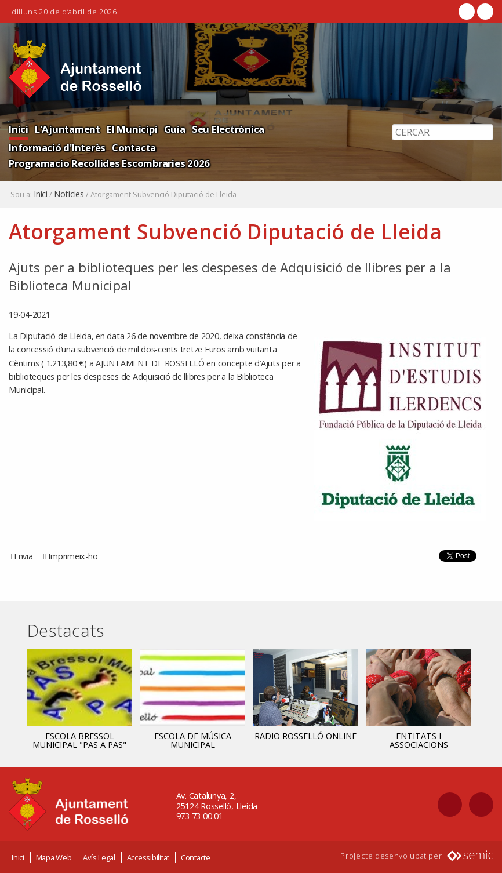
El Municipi (132, 129)
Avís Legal (99, 857)
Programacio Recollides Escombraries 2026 (109, 163)
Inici (18, 129)
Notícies (69, 194)
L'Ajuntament (67, 129)
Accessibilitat (148, 857)
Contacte (195, 857)
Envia (23, 556)
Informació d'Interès (57, 147)
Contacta (134, 147)
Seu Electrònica (228, 129)
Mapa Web (54, 857)
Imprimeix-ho (72, 556)
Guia (174, 129)
